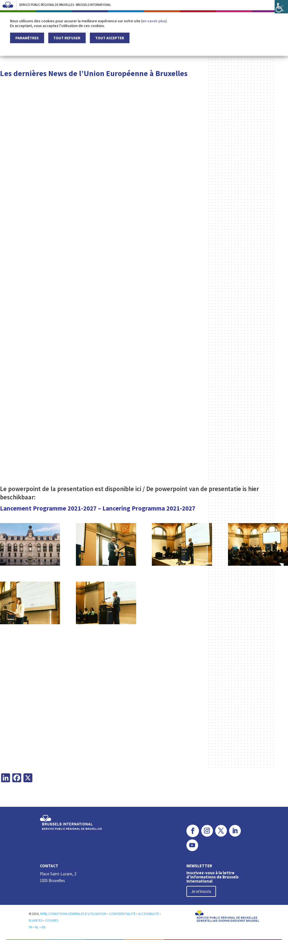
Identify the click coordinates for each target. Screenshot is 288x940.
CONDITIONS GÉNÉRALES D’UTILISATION (77, 913)
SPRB (43, 913)
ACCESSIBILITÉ (148, 913)
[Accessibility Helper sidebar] (281, 6)
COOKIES (51, 919)
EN (43, 926)
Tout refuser (66, 37)
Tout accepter (109, 37)
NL (37, 926)
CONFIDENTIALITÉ (122, 913)
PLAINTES (35, 919)
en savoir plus (153, 20)
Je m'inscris (201, 890)
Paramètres (27, 37)
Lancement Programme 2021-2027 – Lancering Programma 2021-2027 (97, 508)
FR (31, 926)
